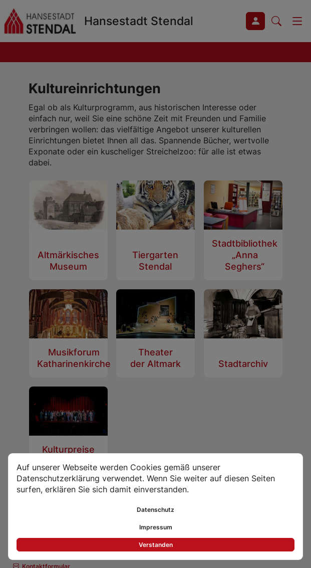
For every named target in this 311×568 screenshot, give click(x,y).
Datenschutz (155, 509)
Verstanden (156, 544)
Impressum (155, 527)
